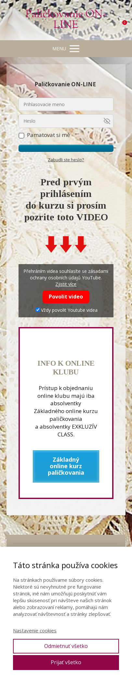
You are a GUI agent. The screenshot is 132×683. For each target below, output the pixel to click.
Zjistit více (65, 284)
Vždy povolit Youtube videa (67, 310)
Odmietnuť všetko (66, 646)
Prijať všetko (66, 662)
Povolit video (66, 296)
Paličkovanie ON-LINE (65, 20)
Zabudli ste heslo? (66, 160)
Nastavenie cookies (35, 630)
